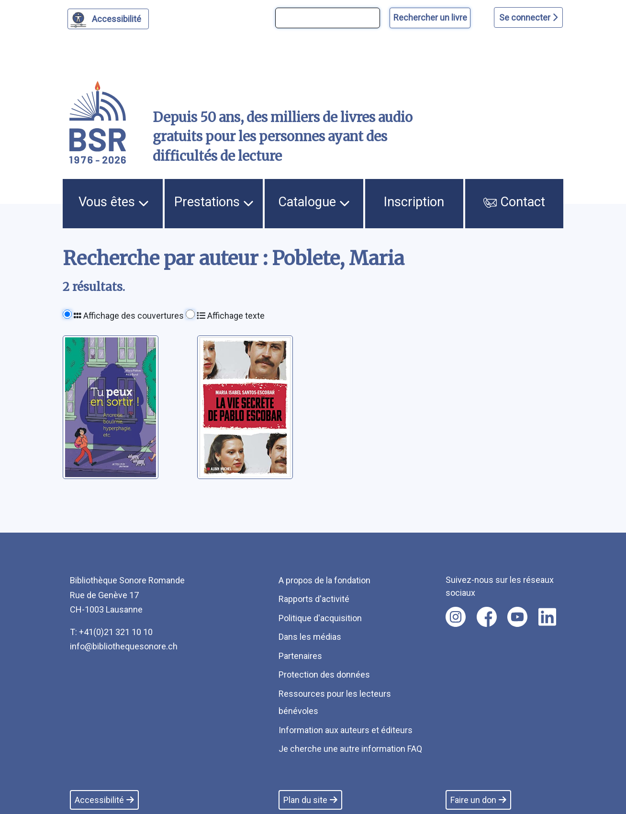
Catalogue (314, 202)
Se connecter (528, 17)
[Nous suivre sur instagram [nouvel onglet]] (456, 617)
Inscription (414, 202)
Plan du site (310, 800)
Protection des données (324, 674)
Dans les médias (310, 637)
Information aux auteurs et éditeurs (346, 730)
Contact (514, 202)
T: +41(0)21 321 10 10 (111, 632)
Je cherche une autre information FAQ (350, 749)
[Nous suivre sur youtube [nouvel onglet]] (517, 617)
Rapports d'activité (314, 599)
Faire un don (478, 800)
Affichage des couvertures (129, 316)
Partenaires (300, 656)
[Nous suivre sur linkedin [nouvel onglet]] (547, 617)
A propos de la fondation (324, 580)
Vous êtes (113, 202)
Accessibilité (118, 18)
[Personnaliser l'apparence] (108, 19)
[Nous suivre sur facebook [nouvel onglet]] (487, 617)
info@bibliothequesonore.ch (124, 646)
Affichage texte (231, 316)
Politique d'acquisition (320, 618)
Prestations (214, 202)
